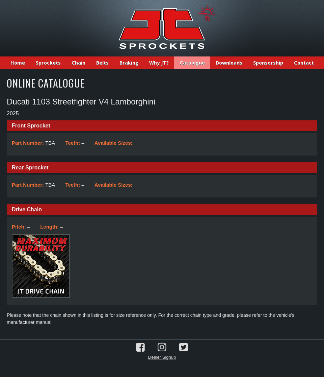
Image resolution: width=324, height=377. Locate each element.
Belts (102, 63)
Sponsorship (268, 63)
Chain (78, 63)
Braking (128, 63)
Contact (304, 63)
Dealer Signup (162, 357)
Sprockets (48, 63)
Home (17, 63)
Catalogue (192, 63)
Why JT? (159, 63)
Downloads (229, 63)
